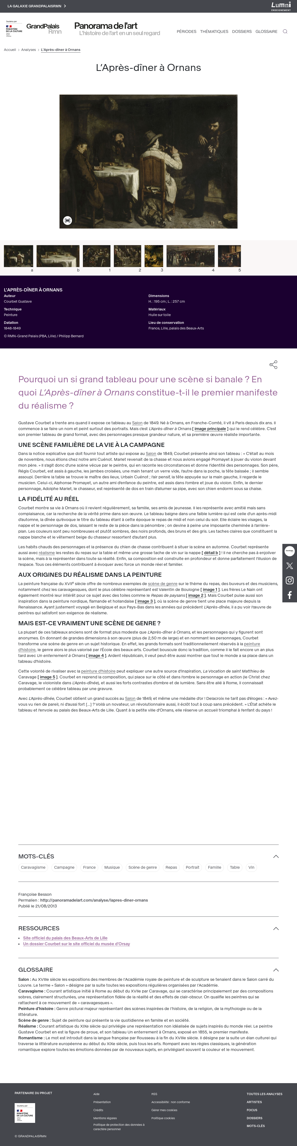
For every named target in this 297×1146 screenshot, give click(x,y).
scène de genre (163, 584)
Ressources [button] (38, 929)
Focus (252, 1110)
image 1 (210, 590)
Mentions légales (105, 1118)
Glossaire (266, 32)
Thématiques (214, 32)
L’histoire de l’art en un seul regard (119, 33)
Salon (137, 423)
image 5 (47, 677)
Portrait (198, 868)
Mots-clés (256, 1125)
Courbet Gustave (18, 302)
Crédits (98, 1110)
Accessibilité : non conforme (170, 1102)
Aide (96, 1094)
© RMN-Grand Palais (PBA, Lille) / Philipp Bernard (44, 336)
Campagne (65, 868)
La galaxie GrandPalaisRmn (37, 6)
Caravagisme (33, 868)
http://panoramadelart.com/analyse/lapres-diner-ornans (94, 901)
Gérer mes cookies (164, 1110)
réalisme (47, 553)
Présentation (102, 1102)
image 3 (145, 602)
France (91, 868)
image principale (210, 429)
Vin (258, 868)
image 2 (195, 596)
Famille (220, 868)
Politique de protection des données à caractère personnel (119, 1127)
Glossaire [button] (35, 970)
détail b (211, 553)
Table (241, 868)
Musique (114, 868)
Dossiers (242, 32)
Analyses (28, 50)
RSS (154, 1094)
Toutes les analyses (264, 1094)
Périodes (186, 32)
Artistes (254, 1102)
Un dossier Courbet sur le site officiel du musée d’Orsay (76, 944)
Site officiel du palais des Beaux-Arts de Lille (65, 938)
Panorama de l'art (106, 26)
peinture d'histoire (98, 671)
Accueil (10, 50)
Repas (176, 868)
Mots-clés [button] (36, 857)
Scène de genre (146, 868)
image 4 (96, 656)
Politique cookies (163, 1118)
